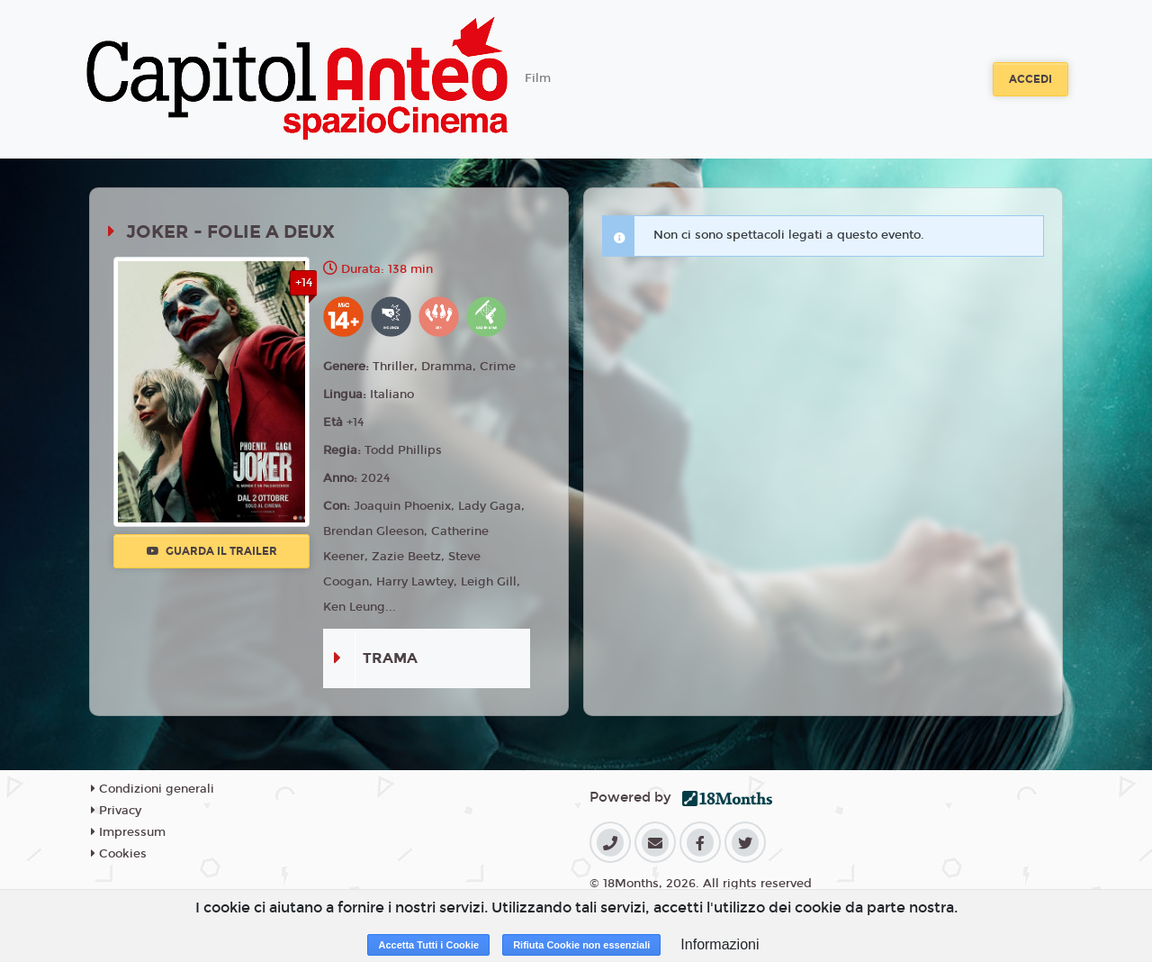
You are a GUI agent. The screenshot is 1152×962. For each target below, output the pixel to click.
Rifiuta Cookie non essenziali (581, 944)
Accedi (1030, 79)
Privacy (116, 810)
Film (538, 78)
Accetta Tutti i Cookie (428, 944)
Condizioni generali (152, 789)
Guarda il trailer (212, 551)
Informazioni (719, 944)
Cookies (119, 854)
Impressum (128, 832)
